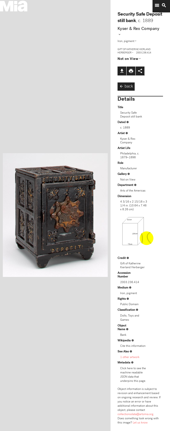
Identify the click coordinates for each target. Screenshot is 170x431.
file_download (122, 71)
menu (157, 5)
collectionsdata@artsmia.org (135, 414)
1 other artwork (129, 357)
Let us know (140, 422)
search (164, 5)
